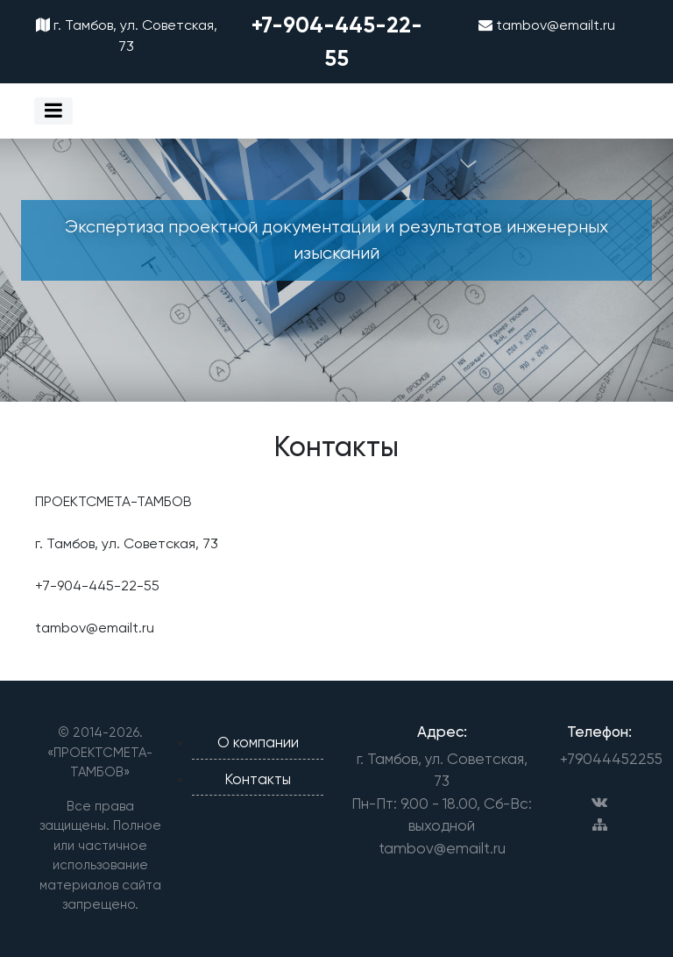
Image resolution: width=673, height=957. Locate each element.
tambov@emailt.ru (546, 25)
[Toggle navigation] (53, 111)
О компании (258, 742)
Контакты (257, 779)
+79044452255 (599, 759)
